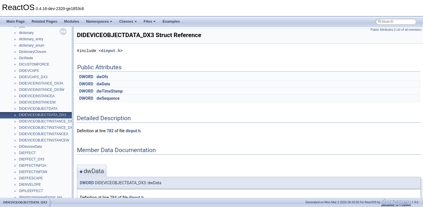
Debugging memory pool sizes (33, 69)
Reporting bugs (21, 76)
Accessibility (28, 170)
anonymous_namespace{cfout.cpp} (46, 189)
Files (150, 21)
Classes (128, 21)
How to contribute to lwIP (29, 50)
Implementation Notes (26, 107)
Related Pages (44, 21)
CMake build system (25, 57)
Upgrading (18, 38)
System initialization (25, 88)
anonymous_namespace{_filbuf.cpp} (46, 177)
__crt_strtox (28, 164)
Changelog (18, 44)
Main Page (15, 21)
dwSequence (108, 98)
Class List (21, 145)
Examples (171, 21)
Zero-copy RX (20, 82)
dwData (103, 84)
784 (113, 197)
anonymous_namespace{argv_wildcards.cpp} (53, 183)
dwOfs (102, 76)
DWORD (86, 76)
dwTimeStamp (110, 91)
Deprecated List (22, 120)
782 (110, 131)
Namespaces (99, 21)
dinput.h (110, 50)
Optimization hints (23, 101)
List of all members (408, 30)
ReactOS (12, 31)
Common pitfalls (22, 63)
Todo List (17, 114)
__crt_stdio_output (33, 158)
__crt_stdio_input (32, 152)
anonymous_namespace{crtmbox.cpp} (48, 196)
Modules (71, 21)
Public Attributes (381, 30)
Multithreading (20, 95)
